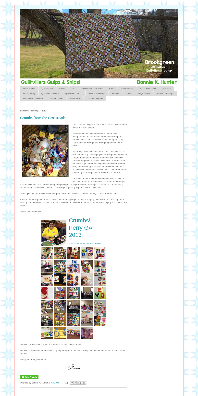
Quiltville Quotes (56, 98)
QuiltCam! (166, 89)
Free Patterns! (127, 89)
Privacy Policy (29, 93)
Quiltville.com (47, 89)
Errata (112, 89)
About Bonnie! (29, 89)
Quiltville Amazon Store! (92, 89)
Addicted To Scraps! (165, 93)
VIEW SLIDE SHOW (77, 243)
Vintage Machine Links (33, 98)
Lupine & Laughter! (95, 98)
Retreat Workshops (97, 93)
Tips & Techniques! (147, 89)
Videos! (128, 93)
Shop (73, 89)
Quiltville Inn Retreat (50, 93)
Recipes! (115, 93)
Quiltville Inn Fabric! (74, 93)
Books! (62, 89)
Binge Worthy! (144, 93)
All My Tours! (75, 98)
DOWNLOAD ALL (94, 243)
